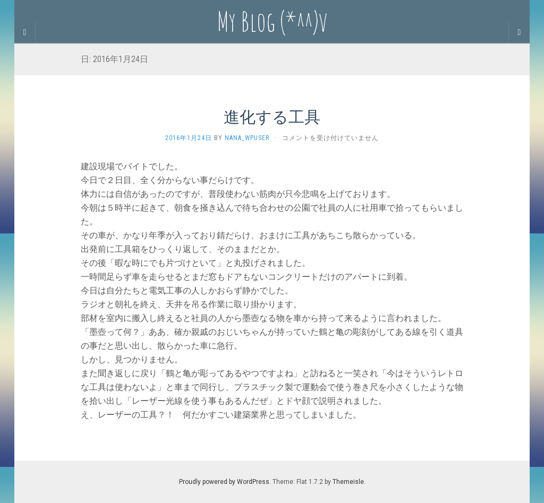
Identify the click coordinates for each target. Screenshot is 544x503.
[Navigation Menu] (519, 32)
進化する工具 (272, 116)
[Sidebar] (25, 32)
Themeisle (348, 481)
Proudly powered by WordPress (224, 481)
